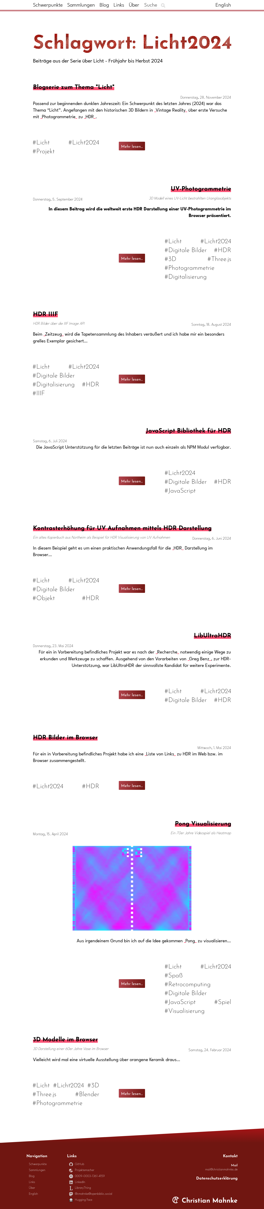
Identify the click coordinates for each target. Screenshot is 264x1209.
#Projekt (44, 150)
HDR (90, 117)
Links (119, 5)
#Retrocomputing (187, 983)
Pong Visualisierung (203, 823)
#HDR (222, 249)
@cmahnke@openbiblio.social (90, 1194)
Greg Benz (199, 659)
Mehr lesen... (132, 146)
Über (134, 5)
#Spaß (174, 974)
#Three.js (219, 258)
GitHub (76, 1164)
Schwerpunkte (48, 5)
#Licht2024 (84, 141)
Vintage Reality (170, 110)
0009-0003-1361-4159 (87, 1176)
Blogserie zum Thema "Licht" (73, 86)
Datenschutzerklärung (217, 1178)
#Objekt (44, 597)
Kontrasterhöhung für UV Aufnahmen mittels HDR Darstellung (122, 527)
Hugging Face (80, 1200)
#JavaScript (180, 490)
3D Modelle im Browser (65, 1038)
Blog (104, 5)
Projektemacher (81, 1170)
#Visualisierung (184, 1010)
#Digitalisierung (185, 276)
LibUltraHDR (212, 634)
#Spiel (222, 1001)
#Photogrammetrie (189, 267)
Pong (190, 941)
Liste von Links (160, 754)
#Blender (87, 1093)
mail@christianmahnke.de (221, 1169)
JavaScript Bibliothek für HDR (188, 430)
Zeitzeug (53, 334)
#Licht (41, 141)
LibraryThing (80, 1188)
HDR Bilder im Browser (65, 736)
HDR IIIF (45, 313)
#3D (170, 258)
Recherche (167, 652)
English (223, 5)
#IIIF (39, 392)
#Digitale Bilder (185, 249)
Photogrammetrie (58, 117)
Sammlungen (81, 5)
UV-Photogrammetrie (201, 188)
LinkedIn (77, 1182)
